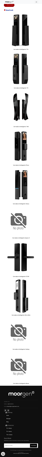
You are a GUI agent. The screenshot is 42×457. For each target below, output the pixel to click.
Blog (6, 421)
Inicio (7, 415)
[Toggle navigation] (36, 2)
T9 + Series (8, 431)
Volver (9, 5)
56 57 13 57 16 (10, 403)
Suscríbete (33, 445)
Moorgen (8, 418)
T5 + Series (8, 428)
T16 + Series (8, 434)
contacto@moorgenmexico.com (12, 406)
